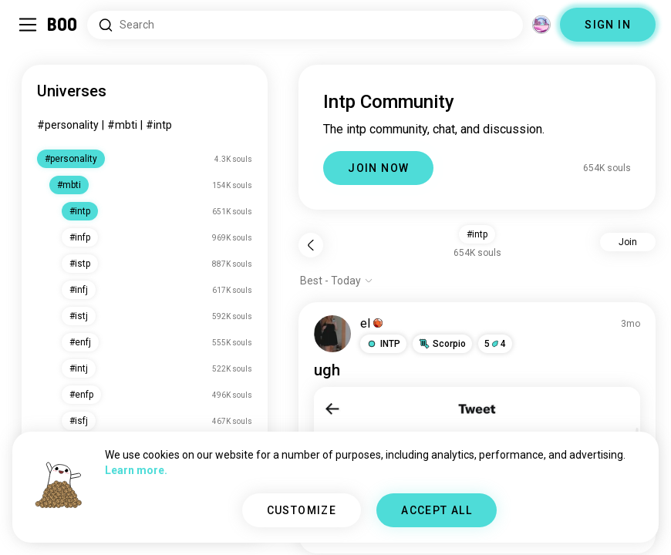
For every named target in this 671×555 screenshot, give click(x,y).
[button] (383, 344)
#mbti (122, 125)
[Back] (310, 245)
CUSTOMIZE (302, 510)
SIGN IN (608, 24)
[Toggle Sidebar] (28, 24)
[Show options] (336, 280)
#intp (159, 125)
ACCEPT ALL (436, 510)
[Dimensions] (541, 24)
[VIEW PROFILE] (332, 333)
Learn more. (136, 470)
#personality (68, 125)
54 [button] (495, 343)
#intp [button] (477, 234)
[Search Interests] (305, 25)
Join (628, 242)
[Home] (63, 24)
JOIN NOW (378, 168)
